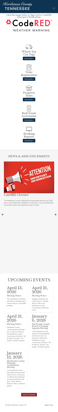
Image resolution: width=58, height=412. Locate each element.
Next (56, 215)
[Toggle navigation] (54, 8)
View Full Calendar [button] (29, 395)
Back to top (49, 405)
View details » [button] (29, 58)
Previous (2, 215)
